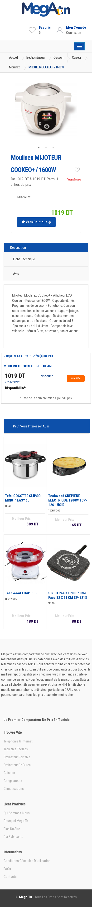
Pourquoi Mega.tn (16, 821)
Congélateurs (13, 781)
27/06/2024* (12, 382)
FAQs (7, 869)
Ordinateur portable (17, 757)
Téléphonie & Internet (18, 741)
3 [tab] (53, 148)
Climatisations (14, 788)
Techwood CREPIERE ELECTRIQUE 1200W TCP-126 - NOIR (67, 500)
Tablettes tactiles (16, 749)
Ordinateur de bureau (18, 765)
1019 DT (15, 376)
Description (18, 247)
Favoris (45, 27)
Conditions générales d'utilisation (27, 861)
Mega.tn (25, 897)
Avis (16, 273)
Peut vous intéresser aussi (31, 426)
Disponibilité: (15, 388)
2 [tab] (46, 148)
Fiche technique (24, 259)
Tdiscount (46, 376)
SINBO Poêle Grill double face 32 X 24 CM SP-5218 (67, 595)
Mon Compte (76, 27)
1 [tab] (39, 148)
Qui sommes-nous (17, 813)
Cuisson (9, 773)
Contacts (10, 877)
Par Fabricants (13, 837)
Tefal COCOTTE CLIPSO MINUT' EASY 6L (23, 498)
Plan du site (12, 829)
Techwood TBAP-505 (21, 593)
